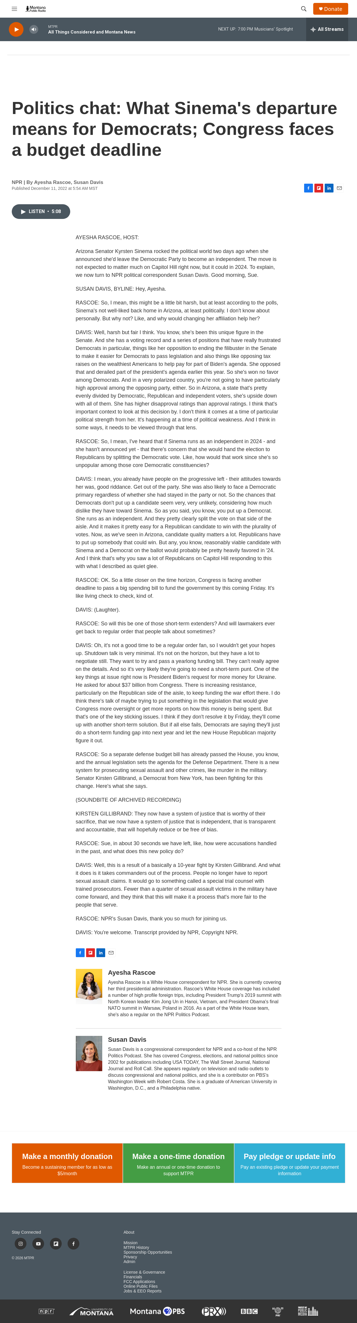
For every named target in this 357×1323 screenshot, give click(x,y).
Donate (333, 9)
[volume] (34, 29)
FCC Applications (139, 1282)
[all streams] (327, 29)
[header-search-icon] (303, 8)
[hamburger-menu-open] (14, 9)
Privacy (130, 1257)
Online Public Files (141, 1286)
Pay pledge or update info (290, 1156)
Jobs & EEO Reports (143, 1291)
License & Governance (144, 1272)
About (129, 1232)
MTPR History (136, 1247)
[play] (16, 29)
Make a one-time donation (178, 1156)
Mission (131, 1243)
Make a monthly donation (67, 1156)
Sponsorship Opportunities (148, 1252)
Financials (133, 1277)
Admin (129, 1262)
